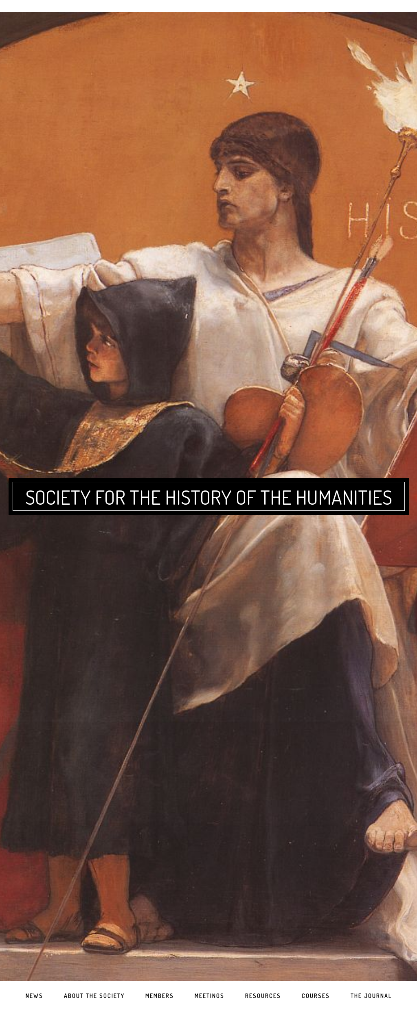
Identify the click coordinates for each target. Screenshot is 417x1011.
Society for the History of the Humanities (208, 497)
